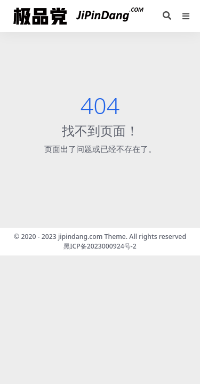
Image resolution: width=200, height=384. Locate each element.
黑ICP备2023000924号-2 (100, 246)
